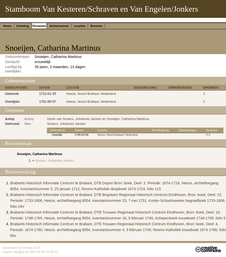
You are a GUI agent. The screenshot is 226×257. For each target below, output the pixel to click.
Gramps (28, 248)
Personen (39, 26)
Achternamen (59, 26)
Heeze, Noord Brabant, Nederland (91, 94)
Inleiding (22, 26)
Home (7, 26)
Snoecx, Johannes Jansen (66, 124)
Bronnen (96, 26)
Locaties (79, 26)
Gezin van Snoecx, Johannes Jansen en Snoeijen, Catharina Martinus (98, 119)
